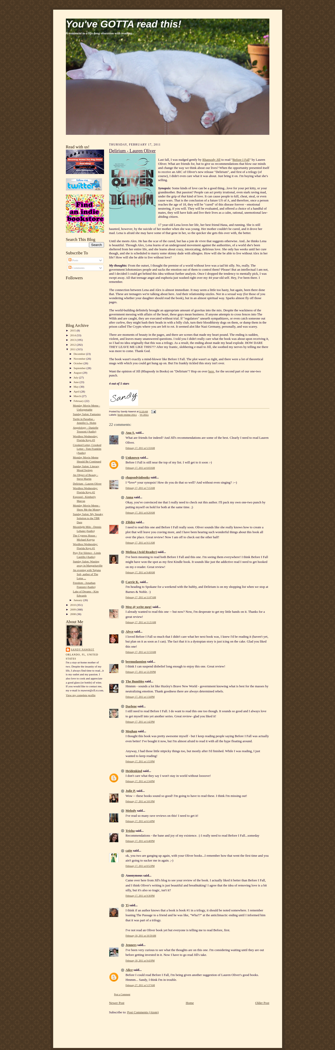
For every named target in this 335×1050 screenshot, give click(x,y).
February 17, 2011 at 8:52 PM (140, 866)
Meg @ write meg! (139, 607)
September (80, 368)
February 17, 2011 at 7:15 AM (140, 488)
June (76, 382)
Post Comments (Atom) (143, 1012)
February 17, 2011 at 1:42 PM (140, 721)
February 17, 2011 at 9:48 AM (140, 572)
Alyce (130, 631)
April (77, 391)
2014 (73, 335)
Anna (129, 497)
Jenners (131, 945)
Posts (73, 260)
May (76, 386)
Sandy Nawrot (82, 649)
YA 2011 (144, 414)
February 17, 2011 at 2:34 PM (140, 781)
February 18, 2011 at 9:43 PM (140, 960)
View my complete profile (81, 695)
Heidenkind (134, 771)
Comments (76, 267)
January (78, 600)
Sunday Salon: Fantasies (86, 414)
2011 (73, 349)
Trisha (130, 831)
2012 (73, 344)
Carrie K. (132, 582)
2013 (73, 339)
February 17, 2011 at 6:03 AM (140, 467)
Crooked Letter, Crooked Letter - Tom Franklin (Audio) (87, 448)
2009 (73, 609)
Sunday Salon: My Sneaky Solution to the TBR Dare (88, 518)
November (80, 358)
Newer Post (116, 1003)
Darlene (131, 706)
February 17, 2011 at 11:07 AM (141, 597)
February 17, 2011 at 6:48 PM (140, 841)
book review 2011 (127, 414)
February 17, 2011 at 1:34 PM (140, 696)
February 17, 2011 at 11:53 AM (141, 652)
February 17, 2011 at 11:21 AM (141, 622)
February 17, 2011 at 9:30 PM (140, 895)
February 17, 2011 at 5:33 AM (140, 448)
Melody (131, 810)
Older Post (262, 1003)
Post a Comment (122, 994)
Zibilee (130, 522)
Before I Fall (240, 160)
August (78, 372)
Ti (127, 905)
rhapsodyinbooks (138, 477)
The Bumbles (135, 681)
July (76, 377)
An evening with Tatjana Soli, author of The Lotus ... (87, 573)
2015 (73, 330)
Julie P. (131, 791)
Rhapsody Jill (211, 160)
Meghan (131, 731)
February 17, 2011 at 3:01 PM (140, 801)
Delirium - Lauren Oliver (87, 483)
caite (129, 850)
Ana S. (130, 432)
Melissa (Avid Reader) (141, 552)
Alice (129, 970)
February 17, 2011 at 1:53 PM (140, 761)
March (78, 396)
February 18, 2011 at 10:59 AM (141, 935)
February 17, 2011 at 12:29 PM (141, 671)
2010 (73, 604)
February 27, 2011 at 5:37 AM (140, 985)
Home (190, 1003)
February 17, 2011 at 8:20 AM (140, 512)
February (79, 400)
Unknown (132, 457)
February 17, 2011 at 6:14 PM (140, 821)
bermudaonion (136, 661)
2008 (73, 614)
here (211, 371)
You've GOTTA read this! (123, 24)
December (80, 353)
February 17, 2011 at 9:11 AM (140, 542)
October (78, 363)
